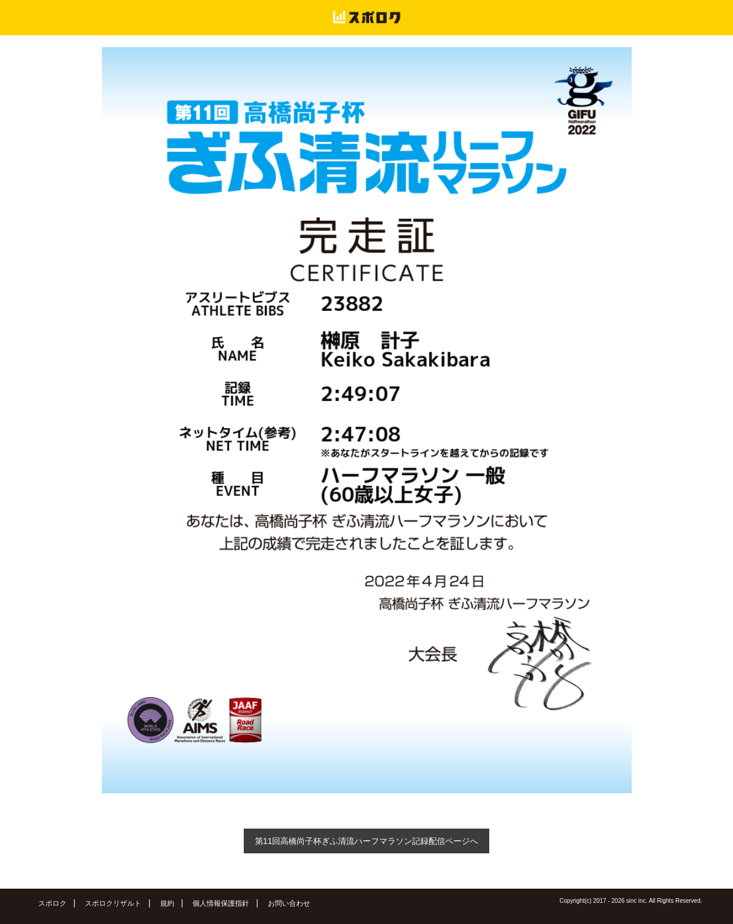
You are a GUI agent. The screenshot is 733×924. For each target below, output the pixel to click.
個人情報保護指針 (221, 903)
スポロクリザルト (113, 903)
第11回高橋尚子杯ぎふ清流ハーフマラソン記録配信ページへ (367, 841)
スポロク (52, 903)
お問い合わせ (289, 903)
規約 (167, 903)
